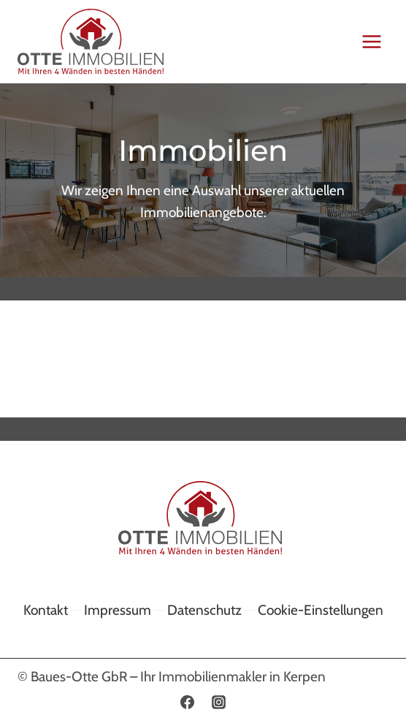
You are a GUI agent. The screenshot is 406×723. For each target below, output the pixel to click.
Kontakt (45, 610)
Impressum (117, 610)
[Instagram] (219, 702)
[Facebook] (187, 702)
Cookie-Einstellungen (320, 610)
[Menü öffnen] (371, 41)
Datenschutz (204, 610)
